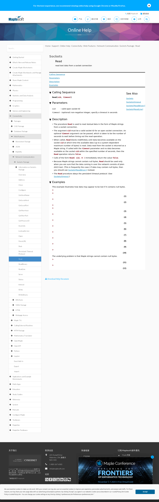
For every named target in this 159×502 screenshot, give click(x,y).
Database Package (21, 131)
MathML (19, 152)
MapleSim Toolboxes (20, 430)
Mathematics (17, 85)
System (15, 405)
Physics (15, 90)
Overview (22, 175)
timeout (21, 284)
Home (48, 46)
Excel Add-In (18, 361)
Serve (21, 274)
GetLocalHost (24, 200)
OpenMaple (18, 341)
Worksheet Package (23, 141)
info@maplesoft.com (57, 469)
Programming (17, 101)
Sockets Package (23, 162)
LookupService (24, 231)
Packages (17, 121)
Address (22, 180)
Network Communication (25, 157)
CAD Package (19, 126)
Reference (16, 399)
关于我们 (13, 450)
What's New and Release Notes (24, 62)
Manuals (16, 410)
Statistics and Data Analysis (23, 95)
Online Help (65, 46)
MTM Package (19, 330)
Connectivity (17, 116)
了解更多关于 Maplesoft (16, 478)
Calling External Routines (23, 325)
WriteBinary (23, 295)
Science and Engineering (21, 111)
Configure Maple (19, 415)
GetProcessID (24, 221)
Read (20, 259)
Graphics (16, 106)
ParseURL (22, 241)
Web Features (19, 136)
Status (21, 279)
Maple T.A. (18, 320)
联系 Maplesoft (132, 14)
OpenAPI (17, 346)
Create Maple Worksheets (22, 67)
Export (16, 366)
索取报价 (146, 14)
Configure (22, 190)
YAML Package (21, 305)
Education (16, 389)
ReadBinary (23, 264)
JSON (18, 147)
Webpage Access (22, 315)
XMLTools (19, 300)
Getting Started (18, 57)
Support (55, 46)
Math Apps (17, 384)
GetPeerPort (23, 216)
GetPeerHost (24, 210)
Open (21, 236)
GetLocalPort (24, 205)
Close (21, 185)
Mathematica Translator (23, 336)
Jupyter (17, 356)
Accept (145, 492)
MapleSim (16, 425)
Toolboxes (16, 420)
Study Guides (17, 394)
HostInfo (22, 226)
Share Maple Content (20, 80)
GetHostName (24, 195)
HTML (18, 310)
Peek (20, 246)
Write (21, 290)
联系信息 (49, 450)
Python (17, 351)
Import (16, 371)
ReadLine (22, 269)
